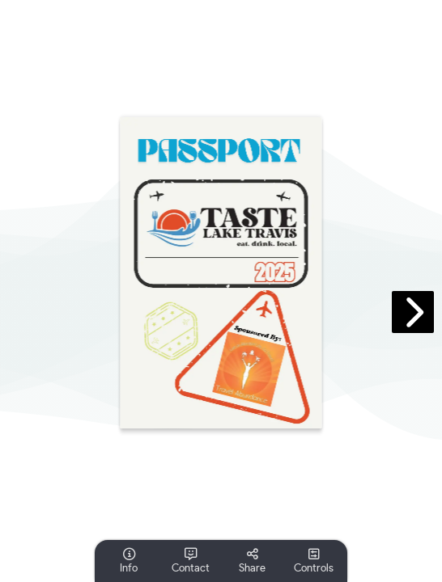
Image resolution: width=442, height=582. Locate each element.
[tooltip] (129, 561)
